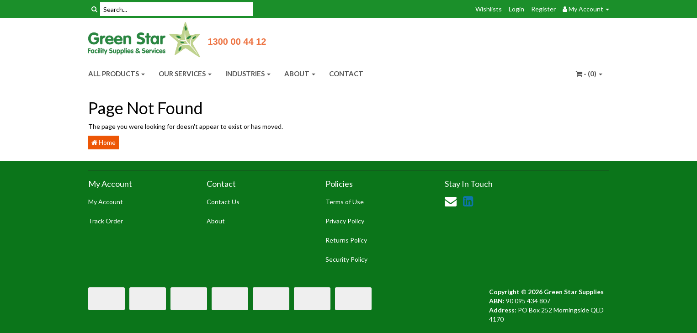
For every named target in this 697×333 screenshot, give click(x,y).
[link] (468, 201)
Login (516, 9)
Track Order (105, 221)
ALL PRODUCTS (116, 73)
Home (103, 142)
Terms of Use (344, 202)
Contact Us (223, 202)
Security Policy (346, 259)
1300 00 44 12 (237, 42)
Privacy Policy (344, 221)
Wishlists (488, 9)
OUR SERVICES (185, 73)
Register (543, 9)
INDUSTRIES (248, 73)
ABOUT (299, 73)
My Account (105, 202)
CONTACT (346, 73)
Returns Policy (346, 240)
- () (589, 73)
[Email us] (451, 201)
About (216, 221)
